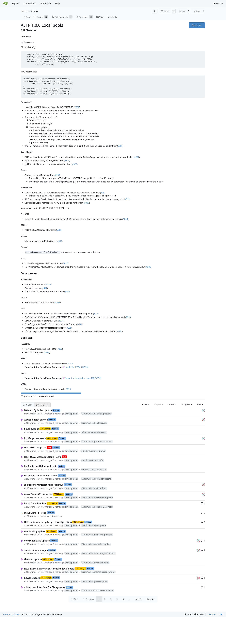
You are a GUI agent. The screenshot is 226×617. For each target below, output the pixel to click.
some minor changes (36, 550)
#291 (26, 553)
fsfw (27, 11)
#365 (120, 146)
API (221, 614)
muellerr (36, 413)
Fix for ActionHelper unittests (40, 466)
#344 (70, 363)
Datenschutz (29, 3)
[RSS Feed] (154, 11)
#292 (26, 572)
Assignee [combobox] (187, 404)
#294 (26, 534)
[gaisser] (203, 410)
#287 (26, 590)
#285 (69, 327)
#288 (57, 175)
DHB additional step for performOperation (48, 522)
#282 (48, 284)
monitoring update (35, 531)
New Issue (197, 25)
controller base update (37, 540)
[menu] (200, 404)
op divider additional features (41, 475)
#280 (26, 506)
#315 (66, 263)
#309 (86, 202)
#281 (136, 157)
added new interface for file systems (44, 587)
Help (57, 3)
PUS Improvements (35, 438)
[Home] (5, 3)
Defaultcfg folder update (38, 410)
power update (32, 577)
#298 (57, 302)
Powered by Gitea (11, 614)
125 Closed (42, 405)
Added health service (36, 419)
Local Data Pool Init (35, 503)
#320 (67, 160)
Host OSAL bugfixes (35, 447)
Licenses (212, 614)
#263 (125, 219)
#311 (44, 288)
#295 (26, 581)
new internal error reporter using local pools (49, 568)
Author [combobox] (172, 404)
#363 (59, 230)
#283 (103, 192)
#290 (26, 544)
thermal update (33, 559)
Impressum (45, 3)
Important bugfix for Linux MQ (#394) (82, 378)
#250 (77, 107)
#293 (26, 469)
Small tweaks (31, 428)
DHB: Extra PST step (35, 512)
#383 (59, 241)
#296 (26, 562)
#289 (47, 352)
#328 (119, 331)
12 (173, 11)
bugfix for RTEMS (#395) (75, 367)
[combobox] (146, 404)
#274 (61, 320)
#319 (127, 199)
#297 (59, 348)
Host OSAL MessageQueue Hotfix (42, 456)
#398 (68, 389)
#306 (148, 266)
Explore (15, 3)
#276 (96, 313)
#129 (26, 516)
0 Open (27, 405)
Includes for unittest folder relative (44, 484)
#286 (80, 324)
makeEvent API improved (38, 494)
